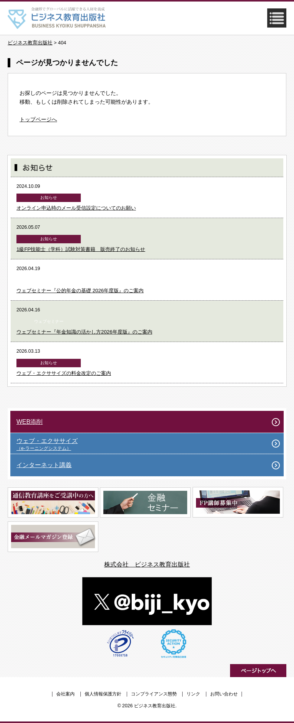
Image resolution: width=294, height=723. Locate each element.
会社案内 (65, 694)
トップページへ (38, 119)
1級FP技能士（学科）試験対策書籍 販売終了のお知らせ (80, 249)
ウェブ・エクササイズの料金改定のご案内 (63, 373)
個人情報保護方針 (103, 694)
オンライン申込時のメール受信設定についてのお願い (76, 208)
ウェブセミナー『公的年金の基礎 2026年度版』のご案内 (80, 290)
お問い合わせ (224, 694)
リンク (193, 694)
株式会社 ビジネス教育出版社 (147, 564)
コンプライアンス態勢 (154, 694)
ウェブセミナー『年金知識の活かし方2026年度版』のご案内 (84, 332)
